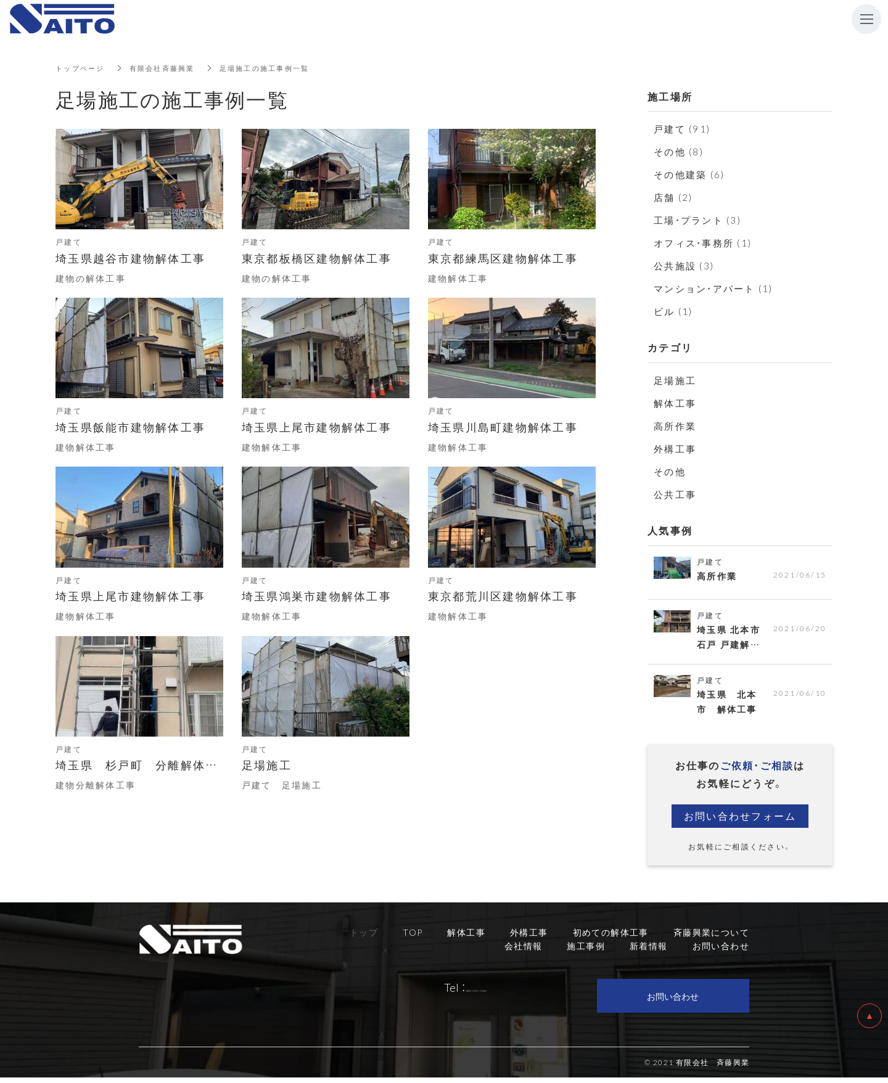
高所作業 (675, 426)
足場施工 (675, 380)
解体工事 (675, 403)
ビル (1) (673, 311)
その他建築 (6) (689, 174)
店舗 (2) (673, 197)
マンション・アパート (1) (713, 288)
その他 (670, 471)
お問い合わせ (673, 1001)
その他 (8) (679, 151)
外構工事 (675, 449)
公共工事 (675, 494)
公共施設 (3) (684, 265)
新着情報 (649, 951)
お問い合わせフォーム (740, 821)
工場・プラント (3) (697, 220)
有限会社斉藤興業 (168, 67)
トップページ (82, 67)
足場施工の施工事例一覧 (276, 67)
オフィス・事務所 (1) (703, 243)
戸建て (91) (682, 129)
